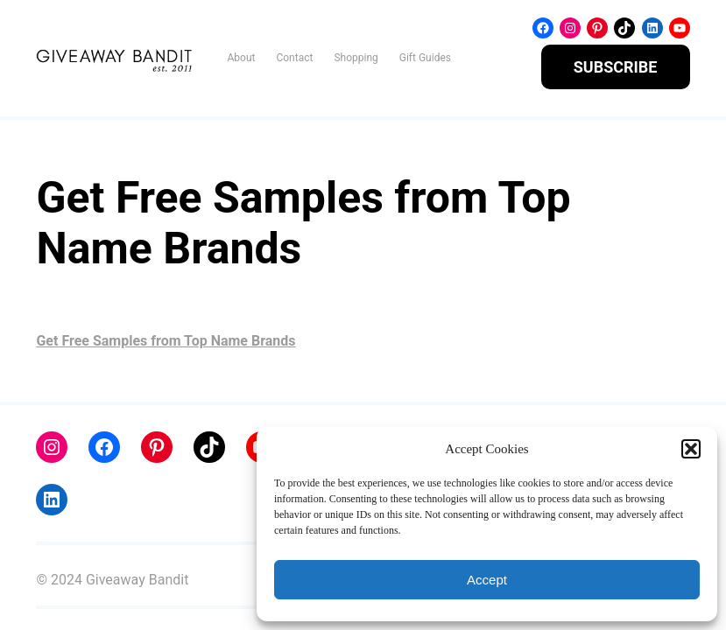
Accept (487, 579)
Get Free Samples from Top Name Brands (165, 340)
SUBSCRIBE (616, 67)
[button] (691, 449)
